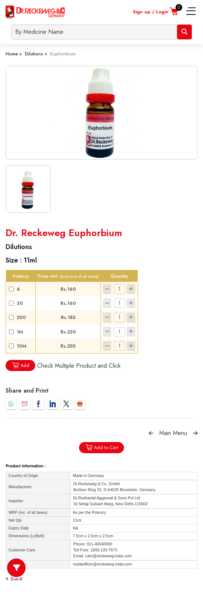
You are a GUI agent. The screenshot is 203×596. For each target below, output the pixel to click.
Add (20, 365)
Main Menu (173, 433)
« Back (14, 578)
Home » (14, 53)
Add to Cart (101, 447)
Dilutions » (36, 53)
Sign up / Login (150, 11)
